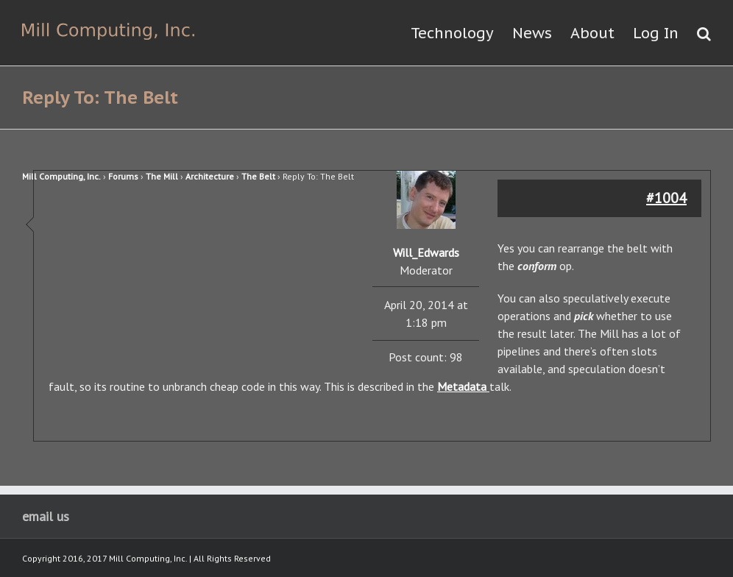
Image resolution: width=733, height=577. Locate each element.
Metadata (463, 386)
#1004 (666, 198)
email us (45, 516)
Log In (656, 33)
